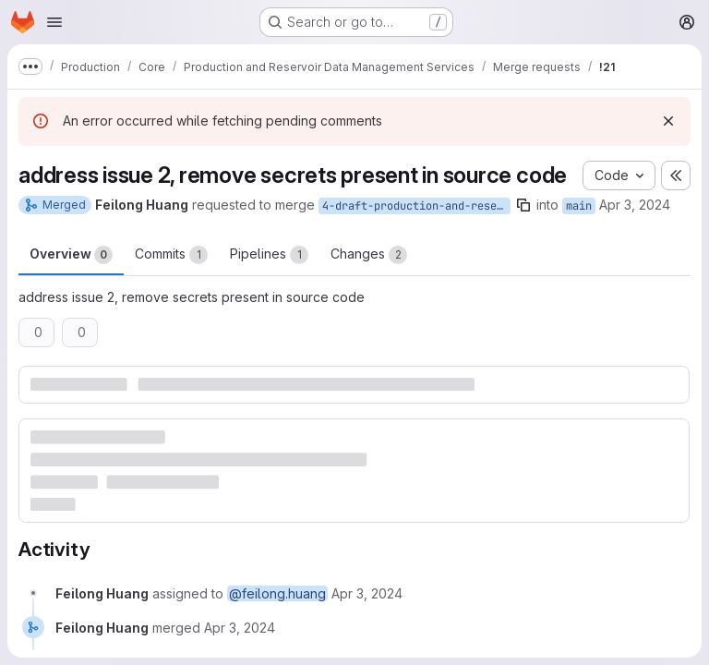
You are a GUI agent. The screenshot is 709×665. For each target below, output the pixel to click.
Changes (368, 255)
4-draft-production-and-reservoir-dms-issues (416, 206)
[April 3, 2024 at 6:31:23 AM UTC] (239, 627)
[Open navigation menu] (54, 22)
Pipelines (269, 255)
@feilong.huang (277, 593)
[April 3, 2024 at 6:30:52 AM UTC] (367, 593)
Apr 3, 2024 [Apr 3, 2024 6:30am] (634, 204)
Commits (171, 255)
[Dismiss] (668, 121)
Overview (71, 255)
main (579, 206)
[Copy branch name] (523, 205)
